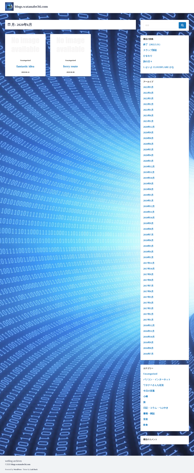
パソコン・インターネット (156, 379)
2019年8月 (148, 189)
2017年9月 (148, 274)
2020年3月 (148, 161)
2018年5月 (148, 246)
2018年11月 (148, 212)
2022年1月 (148, 110)
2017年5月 (148, 297)
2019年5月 (148, 195)
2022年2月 (148, 104)
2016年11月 (148, 331)
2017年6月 (148, 291)
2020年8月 (148, 138)
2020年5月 (148, 149)
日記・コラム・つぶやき (155, 408)
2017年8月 (148, 280)
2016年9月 (148, 342)
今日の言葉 (149, 391)
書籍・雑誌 (149, 413)
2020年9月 (148, 132)
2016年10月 (149, 337)
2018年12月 (149, 206)
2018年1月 (148, 257)
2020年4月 (148, 155)
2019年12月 (149, 166)
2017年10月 (149, 268)
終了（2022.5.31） (152, 44)
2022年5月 (148, 87)
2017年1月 (148, 320)
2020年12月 (149, 127)
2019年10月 (149, 178)
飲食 (145, 425)
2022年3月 (148, 98)
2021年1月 (148, 121)
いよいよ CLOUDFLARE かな (158, 67)
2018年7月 (148, 234)
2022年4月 (148, 93)
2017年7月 (148, 286)
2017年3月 (148, 308)
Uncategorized (150, 374)
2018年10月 (149, 217)
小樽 (145, 396)
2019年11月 (148, 172)
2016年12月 (149, 325)
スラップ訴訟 (150, 50)
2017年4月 (148, 303)
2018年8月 (148, 229)
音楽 (145, 419)
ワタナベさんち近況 (153, 385)
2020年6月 (148, 144)
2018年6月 (148, 240)
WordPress (18, 469)
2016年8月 (148, 348)
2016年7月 (148, 354)
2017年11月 (148, 263)
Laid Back (34, 469)
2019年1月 (148, 200)
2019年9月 (148, 183)
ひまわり (147, 56)
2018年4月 (148, 251)
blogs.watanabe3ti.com (31, 6)
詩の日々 (147, 61)
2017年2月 (148, 314)
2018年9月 (148, 223)
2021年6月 (148, 115)
